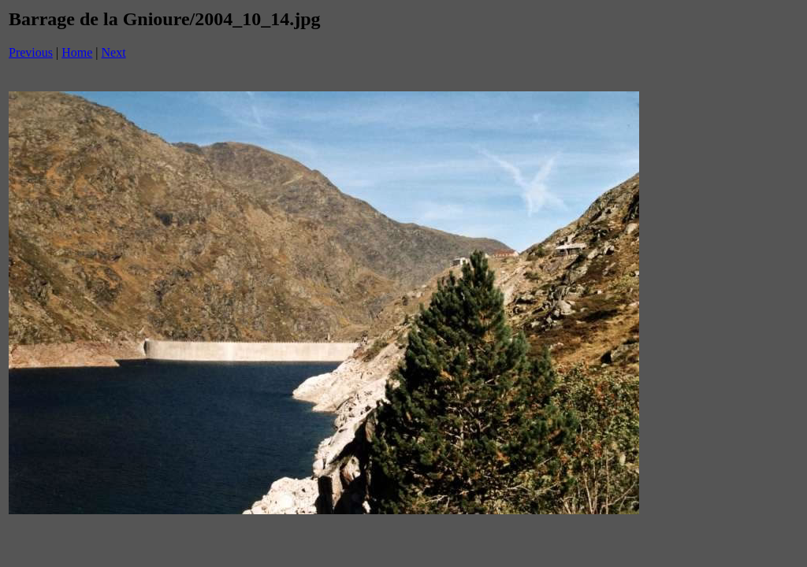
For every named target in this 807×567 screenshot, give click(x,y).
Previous (31, 52)
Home (76, 52)
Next (114, 52)
